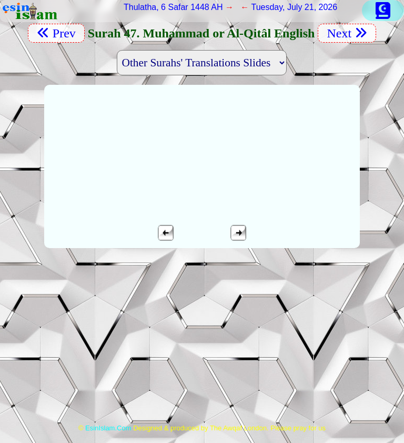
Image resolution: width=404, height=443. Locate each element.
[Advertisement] (202, 341)
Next (346, 33)
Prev (56, 33)
